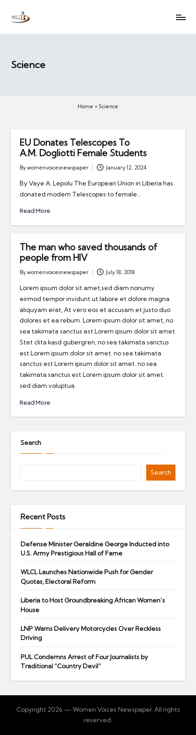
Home (85, 106)
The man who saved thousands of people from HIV (88, 252)
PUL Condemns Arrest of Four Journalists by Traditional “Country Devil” (84, 661)
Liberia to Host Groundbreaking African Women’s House (93, 605)
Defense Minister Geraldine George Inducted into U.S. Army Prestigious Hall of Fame (95, 548)
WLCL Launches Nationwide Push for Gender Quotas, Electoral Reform (87, 576)
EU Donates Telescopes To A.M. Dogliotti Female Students (83, 148)
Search (31, 442)
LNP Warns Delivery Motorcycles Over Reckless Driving (91, 633)
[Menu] (180, 17)
